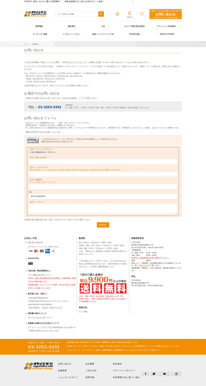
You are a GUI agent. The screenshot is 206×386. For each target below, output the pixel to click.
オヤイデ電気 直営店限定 (134, 26)
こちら (37, 318)
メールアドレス (75, 168)
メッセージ (36, 202)
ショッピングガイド (68, 377)
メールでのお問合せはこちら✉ (121, 1)
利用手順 (90, 377)
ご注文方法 (91, 370)
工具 (103, 26)
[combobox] (79, 14)
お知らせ (144, 265)
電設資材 (71, 26)
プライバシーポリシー (41, 149)
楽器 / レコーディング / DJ (103, 34)
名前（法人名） (38, 157)
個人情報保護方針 (38, 152)
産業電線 (39, 26)
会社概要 (90, 364)
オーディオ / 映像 (40, 34)
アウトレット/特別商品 (166, 26)
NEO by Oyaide (167, 34)
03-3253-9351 (49, 107)
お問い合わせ (64, 364)
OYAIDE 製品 (134, 34)
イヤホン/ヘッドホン (71, 34)
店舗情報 (62, 370)
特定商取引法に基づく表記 (126, 377)
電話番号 (43, 181)
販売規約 (117, 364)
